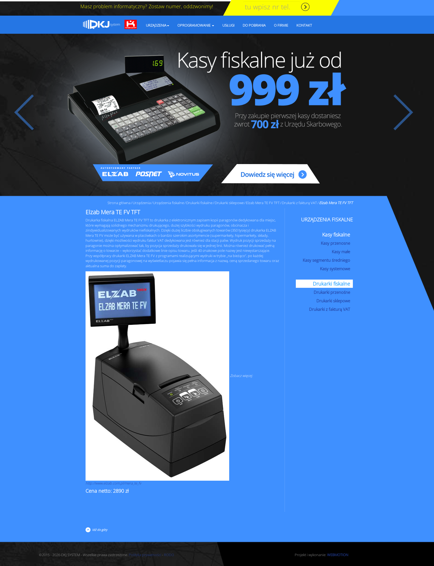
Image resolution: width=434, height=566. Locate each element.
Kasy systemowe (335, 267)
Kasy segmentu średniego (326, 258)
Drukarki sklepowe (229, 201)
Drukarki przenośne (332, 291)
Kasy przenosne (335, 241)
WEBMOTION (337, 553)
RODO (169, 553)
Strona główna (119, 201)
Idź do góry (98, 528)
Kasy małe (341, 250)
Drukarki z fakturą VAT (299, 201)
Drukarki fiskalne (199, 201)
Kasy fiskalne (336, 233)
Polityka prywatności (145, 553)
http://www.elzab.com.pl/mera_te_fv (113, 481)
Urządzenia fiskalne (168, 201)
